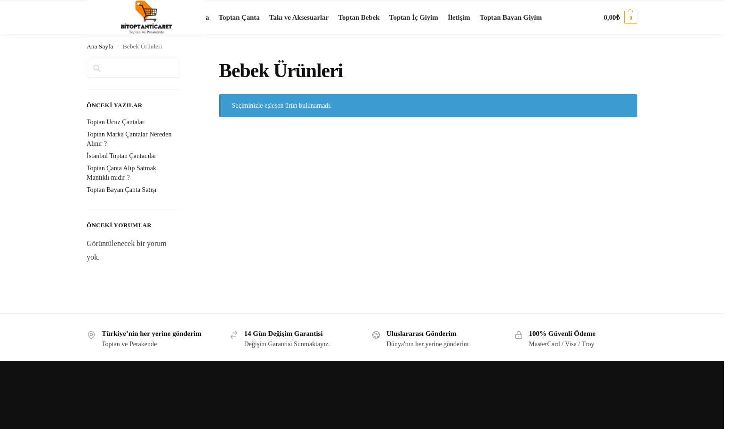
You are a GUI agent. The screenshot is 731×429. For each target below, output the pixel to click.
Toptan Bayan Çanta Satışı (122, 189)
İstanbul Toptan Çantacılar (121, 155)
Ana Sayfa (100, 46)
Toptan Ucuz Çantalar (116, 122)
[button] (620, 17)
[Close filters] (183, 64)
